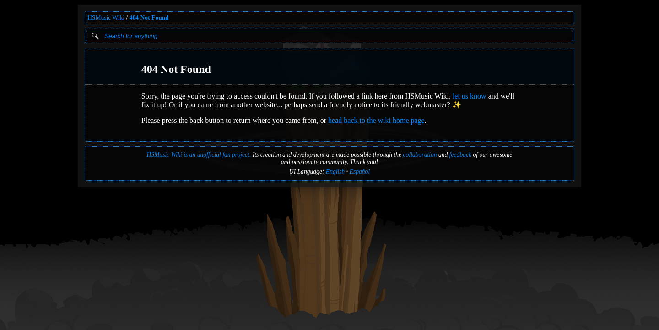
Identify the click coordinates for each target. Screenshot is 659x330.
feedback (460, 154)
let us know (469, 96)
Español (360, 171)
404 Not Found (149, 17)
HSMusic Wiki (105, 17)
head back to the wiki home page (376, 120)
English (335, 171)
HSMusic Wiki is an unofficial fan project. (198, 154)
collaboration (420, 154)
